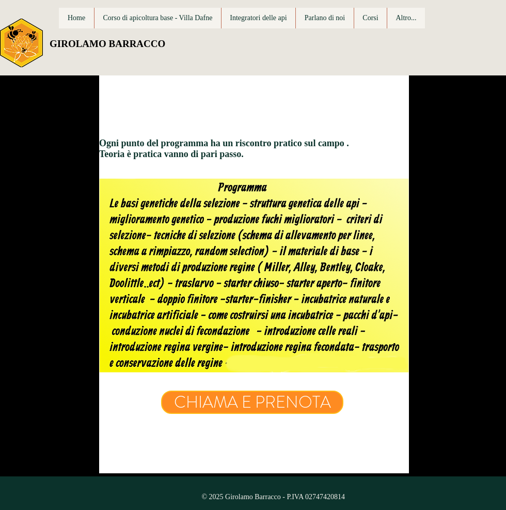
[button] (370, 18)
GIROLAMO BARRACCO (107, 43)
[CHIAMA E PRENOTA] (252, 402)
